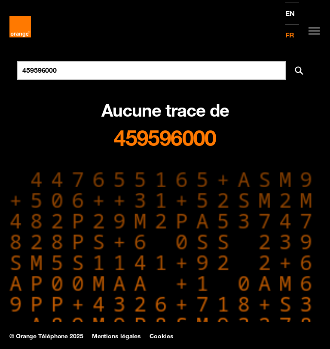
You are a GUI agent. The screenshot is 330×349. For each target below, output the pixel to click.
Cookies (161, 336)
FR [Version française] (289, 35)
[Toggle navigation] (312, 31)
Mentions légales (116, 336)
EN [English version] (290, 13)
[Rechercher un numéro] (151, 70)
